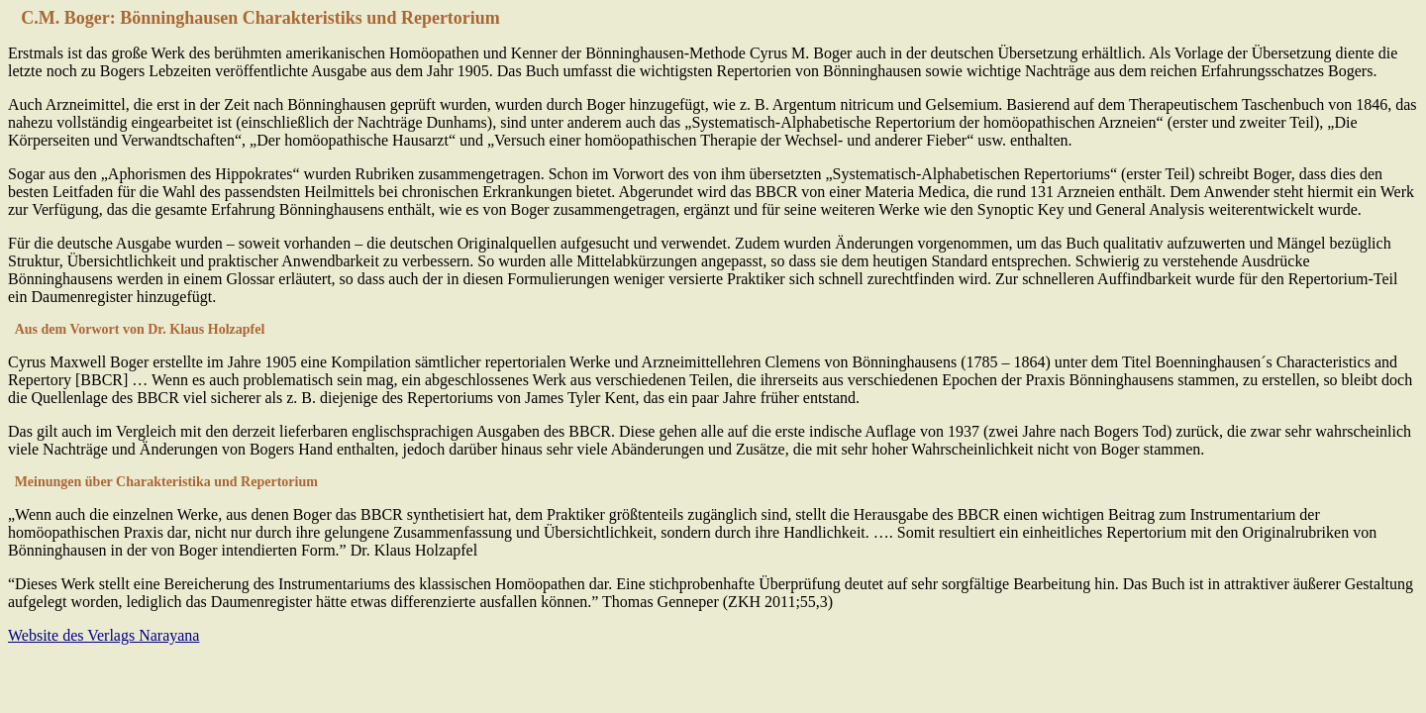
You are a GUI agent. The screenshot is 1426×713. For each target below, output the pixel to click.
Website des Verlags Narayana (103, 635)
